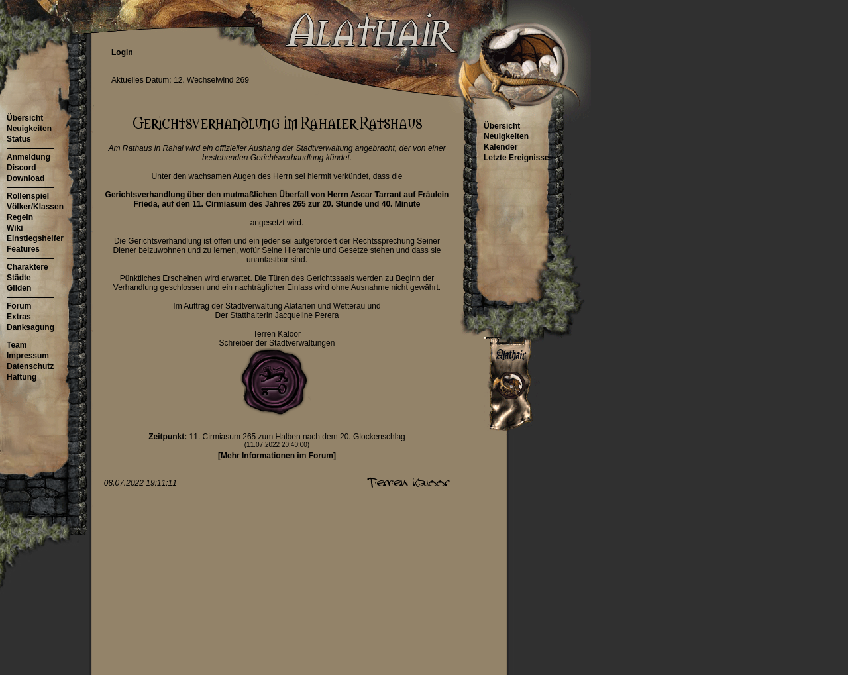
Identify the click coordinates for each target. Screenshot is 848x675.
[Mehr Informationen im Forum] (277, 455)
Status (19, 139)
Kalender (500, 147)
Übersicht (25, 118)
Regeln (20, 217)
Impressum (28, 355)
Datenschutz (30, 366)
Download (25, 178)
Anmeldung (28, 157)
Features (23, 249)
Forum (19, 306)
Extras (19, 316)
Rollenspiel (28, 196)
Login (122, 52)
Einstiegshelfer (35, 238)
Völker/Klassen (35, 206)
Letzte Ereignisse (516, 157)
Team (16, 345)
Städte (19, 277)
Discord (21, 167)
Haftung (21, 377)
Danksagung (30, 327)
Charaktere (27, 267)
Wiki (15, 228)
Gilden (19, 288)
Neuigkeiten (29, 128)
